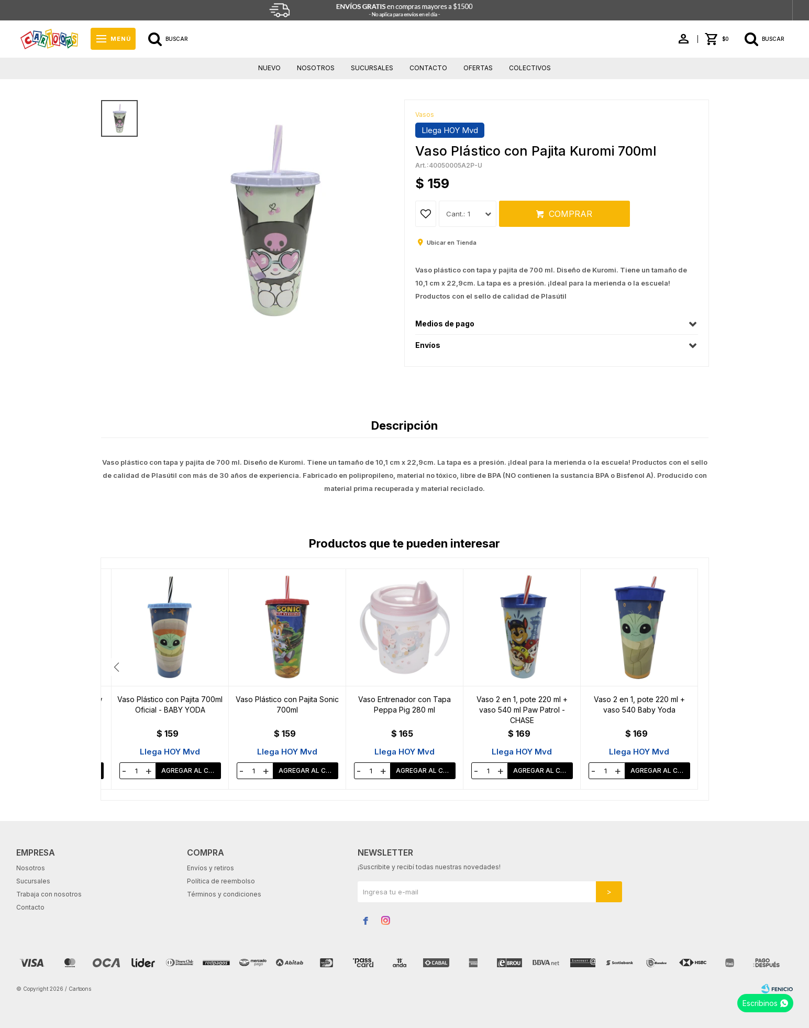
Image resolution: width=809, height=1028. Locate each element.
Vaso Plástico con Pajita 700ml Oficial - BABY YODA (287, 704)
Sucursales (372, 68)
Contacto (428, 68)
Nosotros (316, 68)
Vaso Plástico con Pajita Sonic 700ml (404, 704)
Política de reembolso (221, 881)
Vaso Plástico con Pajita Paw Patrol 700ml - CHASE (170, 704)
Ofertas (478, 68)
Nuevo (269, 68)
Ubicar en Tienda (451, 242)
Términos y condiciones (224, 894)
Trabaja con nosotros (49, 894)
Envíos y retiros (210, 868)
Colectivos (530, 68)
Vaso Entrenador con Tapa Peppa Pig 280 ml (521, 704)
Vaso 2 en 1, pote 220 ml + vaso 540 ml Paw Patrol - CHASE (639, 710)
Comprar (570, 214)
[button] (692, 667)
